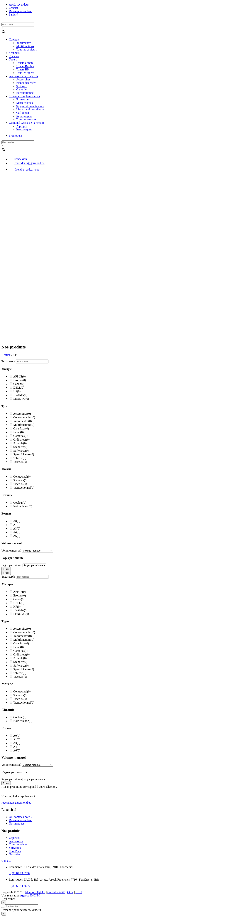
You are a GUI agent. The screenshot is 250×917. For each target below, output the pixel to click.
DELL (18, 387)
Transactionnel (23, 487)
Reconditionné (24, 92)
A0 (16, 521)
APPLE (19, 376)
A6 (16, 535)
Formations (23, 99)
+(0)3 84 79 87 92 (19, 873)
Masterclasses (24, 102)
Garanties (22, 89)
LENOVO (21, 398)
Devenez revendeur (20, 11)
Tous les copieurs (26, 49)
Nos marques (24, 129)
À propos (21, 126)
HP (17, 391)
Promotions (16, 135)
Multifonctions (25, 46)
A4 (16, 532)
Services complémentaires (24, 96)
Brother (19, 380)
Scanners (14, 52)
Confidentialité (56, 892)
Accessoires (23, 79)
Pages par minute (11, 565)
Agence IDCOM (30, 895)
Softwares (21, 450)
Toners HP (22, 69)
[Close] (3, 902)
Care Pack (21, 428)
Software (21, 86)
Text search (8, 361)
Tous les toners (25, 72)
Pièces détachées (26, 82)
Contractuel (22, 476)
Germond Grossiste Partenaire (27, 122)
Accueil (6, 354)
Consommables (24, 417)
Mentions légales (35, 892)
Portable (20, 443)
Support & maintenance (30, 106)
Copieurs (14, 39)
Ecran (18, 432)
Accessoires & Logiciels (23, 76)
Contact (13, 7)
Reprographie (24, 116)
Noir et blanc (22, 506)
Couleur (19, 502)
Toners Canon (24, 62)
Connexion (18, 159)
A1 (16, 524)
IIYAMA (20, 395)
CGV (70, 892)
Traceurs (14, 56)
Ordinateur (21, 439)
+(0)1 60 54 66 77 (19, 885)
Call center (22, 112)
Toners (13, 59)
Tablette (19, 458)
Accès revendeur (19, 4)
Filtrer (6, 569)
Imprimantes (23, 42)
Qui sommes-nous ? (20, 816)
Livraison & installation (30, 109)
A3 (16, 528)
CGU (78, 892)
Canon (18, 383)
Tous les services (26, 119)
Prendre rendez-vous (24, 169)
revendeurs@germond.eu (27, 163)
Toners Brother (25, 66)
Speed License (23, 454)
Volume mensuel (11, 550)
